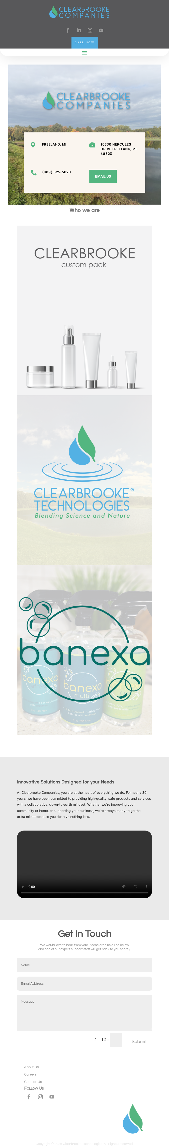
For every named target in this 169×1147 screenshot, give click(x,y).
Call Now (85, 42)
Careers (30, 1074)
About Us (31, 1067)
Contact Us (33, 1082)
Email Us (103, 176)
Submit (139, 1041)
